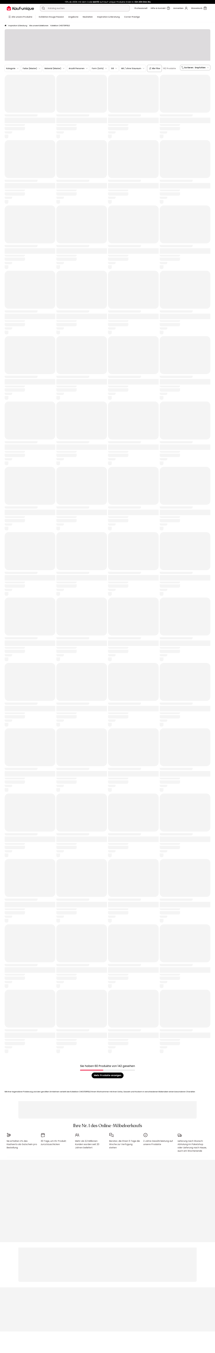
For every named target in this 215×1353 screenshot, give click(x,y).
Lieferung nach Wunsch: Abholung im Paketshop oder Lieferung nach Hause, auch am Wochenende (192, 1145)
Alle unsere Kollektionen (38, 25)
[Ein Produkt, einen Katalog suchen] (43, 8)
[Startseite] (5, 26)
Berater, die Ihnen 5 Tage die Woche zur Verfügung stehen (124, 1144)
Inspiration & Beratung (17, 25)
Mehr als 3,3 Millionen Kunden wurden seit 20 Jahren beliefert (87, 1144)
